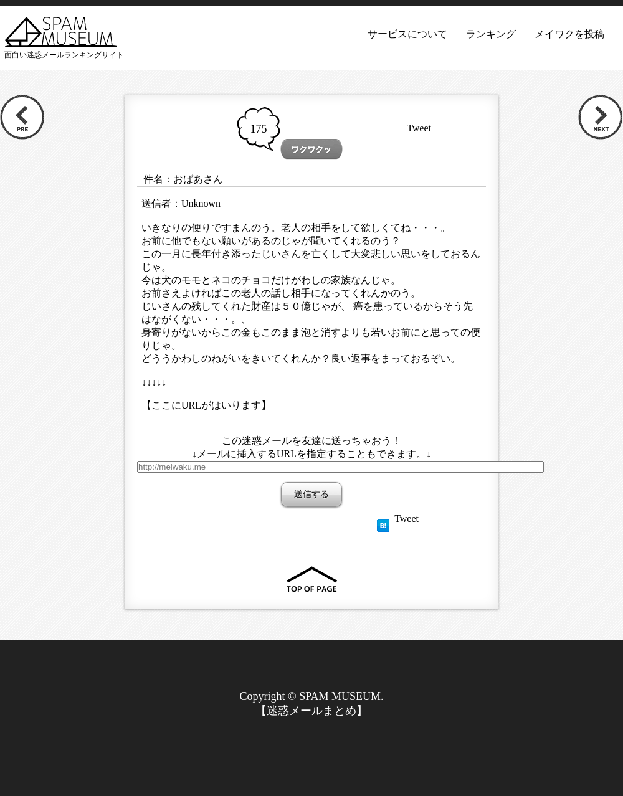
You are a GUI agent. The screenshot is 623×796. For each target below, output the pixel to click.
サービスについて (407, 34)
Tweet (419, 128)
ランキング (491, 34)
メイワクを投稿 (569, 34)
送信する (311, 494)
